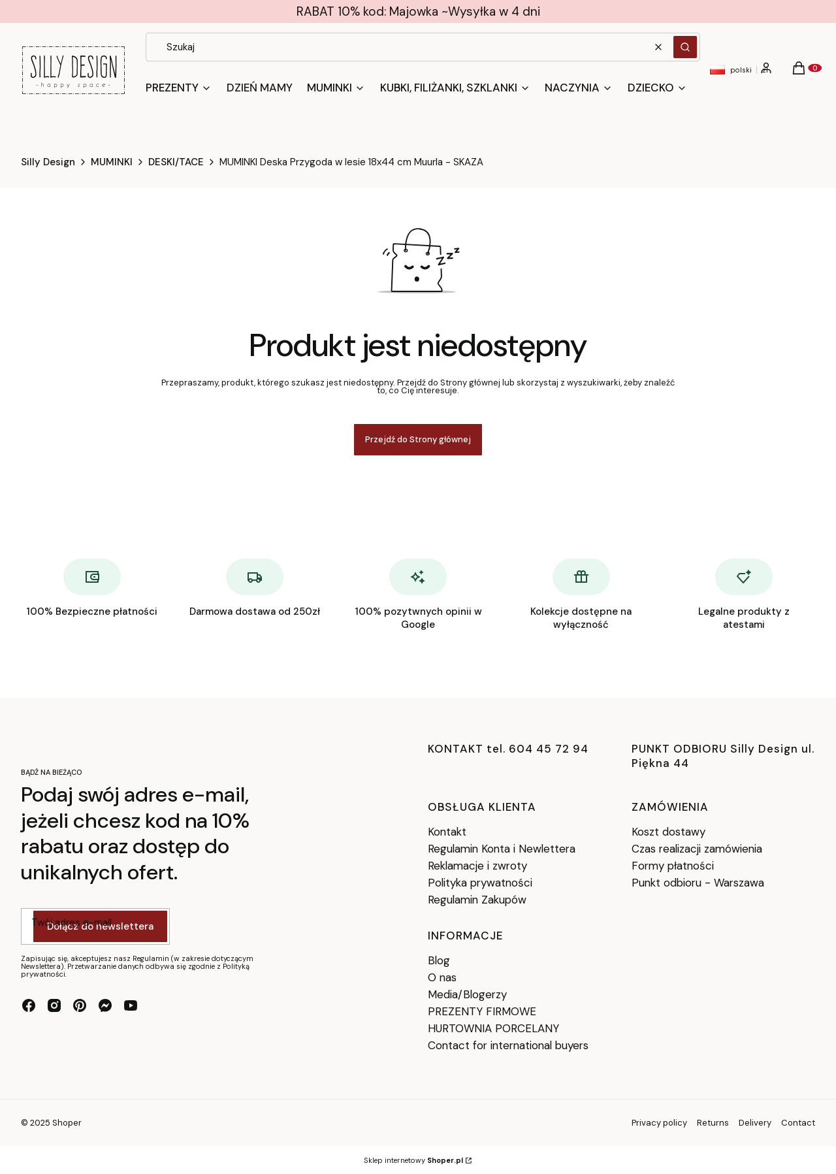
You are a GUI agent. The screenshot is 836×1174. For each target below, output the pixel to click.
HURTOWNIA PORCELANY (493, 1028)
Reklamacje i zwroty (477, 865)
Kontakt (447, 831)
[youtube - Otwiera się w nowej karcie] (130, 1005)
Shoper (67, 1122)
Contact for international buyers (508, 1045)
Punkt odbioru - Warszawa (698, 882)
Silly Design (48, 162)
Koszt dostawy (668, 831)
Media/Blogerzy (467, 994)
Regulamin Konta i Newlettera (501, 848)
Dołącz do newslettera (100, 926)
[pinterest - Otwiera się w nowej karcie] (80, 1005)
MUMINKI (112, 162)
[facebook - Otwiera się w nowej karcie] (29, 1005)
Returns (713, 1122)
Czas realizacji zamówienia (697, 848)
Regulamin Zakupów (477, 899)
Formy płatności (673, 865)
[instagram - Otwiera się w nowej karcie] (54, 1005)
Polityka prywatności (480, 882)
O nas (442, 977)
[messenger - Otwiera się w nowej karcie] (105, 1005)
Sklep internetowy (413, 1160)
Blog (439, 960)
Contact (798, 1122)
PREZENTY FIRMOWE (482, 1011)
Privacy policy (659, 1122)
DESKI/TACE (176, 162)
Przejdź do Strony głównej (418, 439)
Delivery (755, 1122)
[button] (685, 47)
